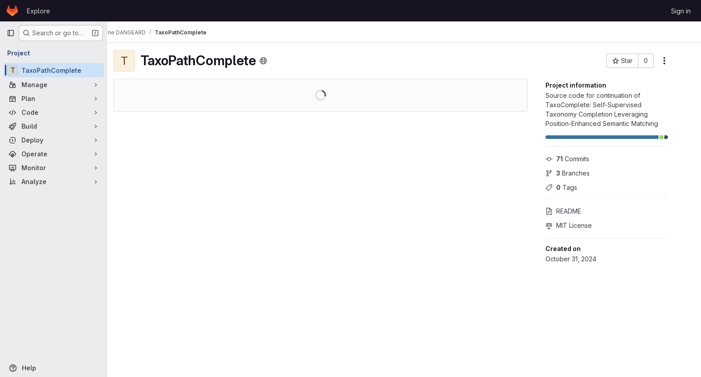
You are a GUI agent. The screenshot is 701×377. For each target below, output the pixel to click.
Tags (573, 187)
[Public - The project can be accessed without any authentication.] (275, 60)
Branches (579, 173)
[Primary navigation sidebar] (11, 33)
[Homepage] (12, 11)
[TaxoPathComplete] (54, 70)
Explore (38, 11)
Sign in (681, 11)
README (575, 211)
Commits (579, 159)
